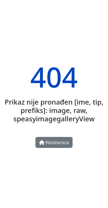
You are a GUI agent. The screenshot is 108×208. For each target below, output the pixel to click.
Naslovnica (54, 142)
